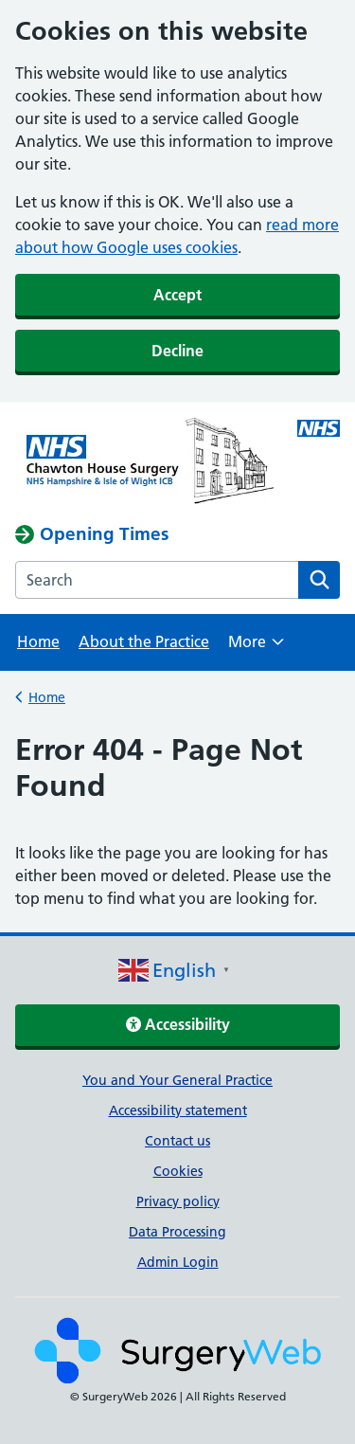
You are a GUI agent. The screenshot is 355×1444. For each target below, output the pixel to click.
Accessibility (178, 1024)
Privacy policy (178, 1201)
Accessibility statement (178, 1110)
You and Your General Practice (177, 1080)
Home (38, 641)
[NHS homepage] (145, 462)
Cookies (178, 1171)
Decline (177, 350)
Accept (177, 294)
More (256, 647)
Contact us (177, 1140)
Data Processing (177, 1231)
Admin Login (178, 1262)
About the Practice (144, 641)
